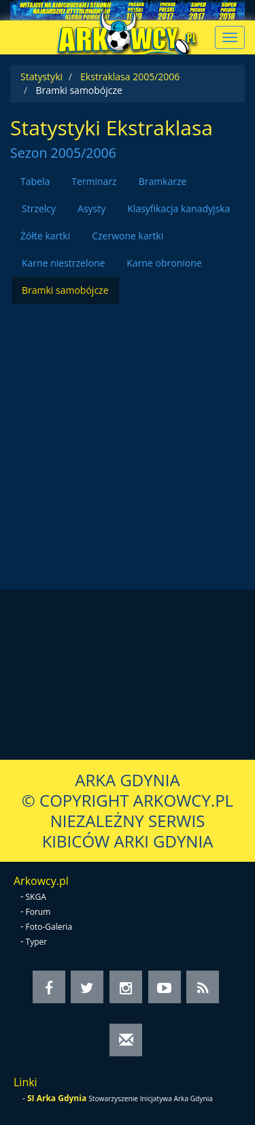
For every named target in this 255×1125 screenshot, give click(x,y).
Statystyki (41, 76)
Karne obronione (163, 262)
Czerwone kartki (127, 235)
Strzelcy (39, 208)
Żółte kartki (45, 235)
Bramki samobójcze (65, 290)
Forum (38, 912)
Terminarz (93, 181)
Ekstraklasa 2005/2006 (130, 76)
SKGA (36, 897)
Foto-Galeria (49, 927)
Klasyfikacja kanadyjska (178, 208)
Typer (37, 941)
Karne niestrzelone (63, 262)
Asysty (91, 208)
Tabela (35, 181)
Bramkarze (163, 181)
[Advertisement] (127, 431)
